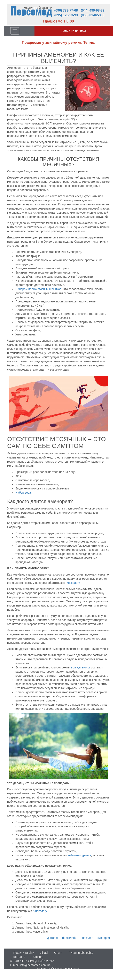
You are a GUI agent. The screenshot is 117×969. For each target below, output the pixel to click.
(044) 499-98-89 (92, 10)
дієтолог (52, 937)
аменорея (103, 937)
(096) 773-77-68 (66, 10)
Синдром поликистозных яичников (38, 289)
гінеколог (86, 937)
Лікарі (44, 952)
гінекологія (69, 937)
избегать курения (79, 855)
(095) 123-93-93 (66, 15)
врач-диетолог (81, 667)
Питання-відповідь (81, 952)
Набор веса (23, 492)
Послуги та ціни (23, 952)
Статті (58, 952)
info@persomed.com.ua (35, 965)
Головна (36, 956)
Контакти (19, 956)
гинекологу (72, 582)
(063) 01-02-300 (92, 15)
